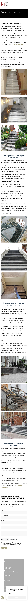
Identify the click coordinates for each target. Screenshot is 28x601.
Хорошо (17, 597)
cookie (15, 588)
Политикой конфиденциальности (11, 544)
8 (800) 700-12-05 (17, 506)
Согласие (7, 542)
